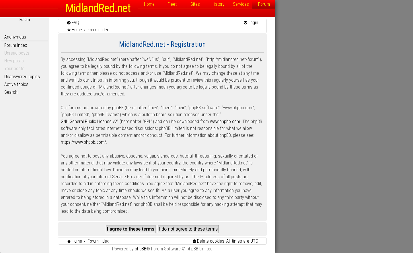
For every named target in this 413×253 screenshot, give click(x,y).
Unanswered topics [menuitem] (22, 76)
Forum (264, 4)
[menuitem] (73, 22)
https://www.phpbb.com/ (83, 142)
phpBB (140, 249)
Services (241, 4)
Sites (195, 4)
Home (149, 4)
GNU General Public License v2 (89, 121)
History (218, 4)
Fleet (172, 4)
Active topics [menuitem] (16, 84)
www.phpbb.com (225, 121)
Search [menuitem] (10, 92)
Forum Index (15, 45)
